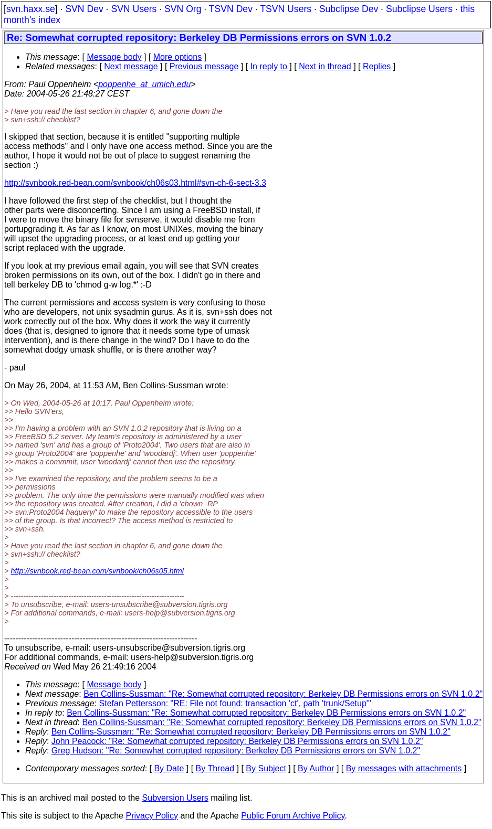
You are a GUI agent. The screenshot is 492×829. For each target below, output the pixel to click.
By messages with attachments (404, 768)
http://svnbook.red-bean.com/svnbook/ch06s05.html (97, 571)
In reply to (268, 66)
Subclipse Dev (348, 9)
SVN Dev (84, 9)
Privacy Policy (151, 815)
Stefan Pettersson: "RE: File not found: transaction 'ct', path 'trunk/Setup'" (235, 703)
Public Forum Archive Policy (292, 815)
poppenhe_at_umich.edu (144, 84)
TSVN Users (285, 9)
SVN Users (133, 9)
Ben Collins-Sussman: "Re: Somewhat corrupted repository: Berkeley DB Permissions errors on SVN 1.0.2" (283, 693)
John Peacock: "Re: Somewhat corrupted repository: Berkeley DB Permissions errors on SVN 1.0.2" (237, 741)
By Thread (215, 768)
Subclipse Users (419, 9)
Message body (114, 56)
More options (177, 56)
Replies (377, 66)
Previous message (204, 66)
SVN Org (182, 9)
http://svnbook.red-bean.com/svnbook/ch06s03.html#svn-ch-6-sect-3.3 (135, 182)
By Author (316, 768)
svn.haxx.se (30, 9)
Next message (131, 66)
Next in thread (325, 66)
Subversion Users (175, 797)
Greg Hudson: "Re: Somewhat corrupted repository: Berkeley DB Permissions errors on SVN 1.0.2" (235, 750)
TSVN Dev (231, 9)
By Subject (266, 768)
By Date (169, 768)
